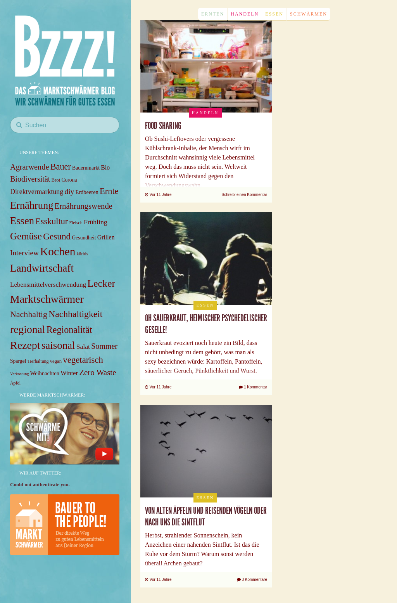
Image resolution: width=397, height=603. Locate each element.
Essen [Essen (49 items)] (22, 221)
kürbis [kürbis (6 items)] (82, 253)
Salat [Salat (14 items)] (83, 346)
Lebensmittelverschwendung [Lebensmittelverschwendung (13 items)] (48, 284)
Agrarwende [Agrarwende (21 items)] (29, 167)
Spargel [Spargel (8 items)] (18, 361)
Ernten (212, 14)
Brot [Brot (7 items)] (56, 180)
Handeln (245, 14)
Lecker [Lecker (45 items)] (101, 283)
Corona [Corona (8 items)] (69, 180)
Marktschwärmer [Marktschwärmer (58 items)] (47, 299)
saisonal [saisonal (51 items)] (58, 345)
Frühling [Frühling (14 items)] (95, 222)
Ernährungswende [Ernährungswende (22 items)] (83, 206)
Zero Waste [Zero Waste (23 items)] (97, 372)
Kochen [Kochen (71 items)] (57, 251)
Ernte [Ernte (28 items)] (109, 191)
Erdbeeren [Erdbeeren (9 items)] (86, 192)
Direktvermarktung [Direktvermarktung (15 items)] (36, 192)
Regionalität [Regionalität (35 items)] (69, 329)
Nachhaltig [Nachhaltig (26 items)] (28, 314)
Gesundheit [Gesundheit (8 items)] (84, 238)
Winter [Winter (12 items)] (69, 373)
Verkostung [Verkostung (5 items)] (19, 374)
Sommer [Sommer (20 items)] (104, 346)
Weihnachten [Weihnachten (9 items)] (44, 373)
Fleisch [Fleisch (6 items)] (75, 222)
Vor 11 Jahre (158, 194)
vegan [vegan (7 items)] (56, 361)
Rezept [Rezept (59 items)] (25, 345)
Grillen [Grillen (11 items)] (106, 237)
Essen (274, 14)
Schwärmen (308, 14)
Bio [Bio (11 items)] (105, 167)
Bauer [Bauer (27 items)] (60, 167)
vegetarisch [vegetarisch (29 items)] (83, 360)
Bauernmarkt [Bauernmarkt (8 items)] (86, 168)
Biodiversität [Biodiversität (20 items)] (30, 179)
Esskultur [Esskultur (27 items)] (51, 221)
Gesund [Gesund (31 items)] (57, 236)
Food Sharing (163, 125)
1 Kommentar (253, 387)
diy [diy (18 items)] (69, 191)
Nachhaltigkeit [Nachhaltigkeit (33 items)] (75, 314)
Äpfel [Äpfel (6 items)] (15, 383)
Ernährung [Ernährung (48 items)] (31, 205)
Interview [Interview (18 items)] (24, 253)
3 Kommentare (252, 579)
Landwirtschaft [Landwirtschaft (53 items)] (42, 268)
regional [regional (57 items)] (27, 329)
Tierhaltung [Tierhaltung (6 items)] (38, 361)
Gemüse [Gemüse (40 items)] (26, 236)
